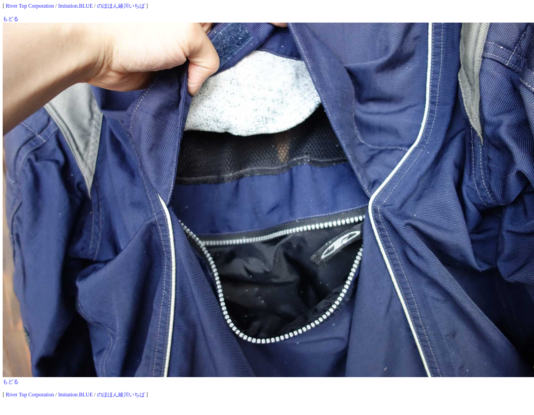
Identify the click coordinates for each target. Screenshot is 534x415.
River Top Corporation (30, 6)
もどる (11, 19)
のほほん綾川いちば (121, 6)
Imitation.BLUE (75, 6)
